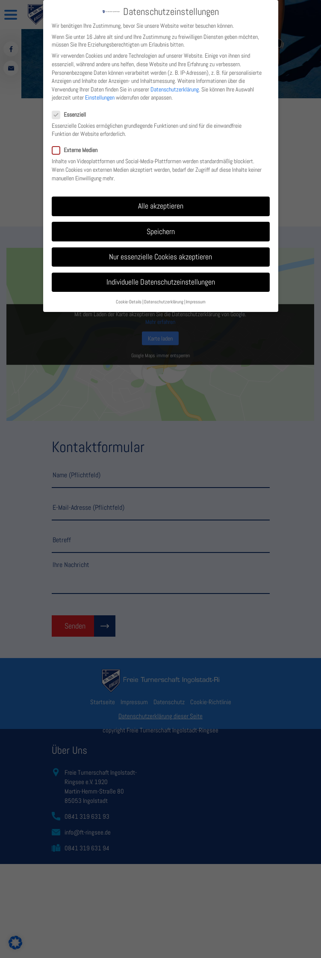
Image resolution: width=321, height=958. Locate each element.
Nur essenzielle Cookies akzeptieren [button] (160, 251)
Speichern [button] (161, 226)
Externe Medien (78, 145)
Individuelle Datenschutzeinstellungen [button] (160, 277)
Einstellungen (100, 92)
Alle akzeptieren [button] (160, 201)
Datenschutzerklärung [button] (163, 297)
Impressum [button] (196, 297)
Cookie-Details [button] (128, 297)
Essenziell (72, 109)
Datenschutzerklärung (174, 84)
